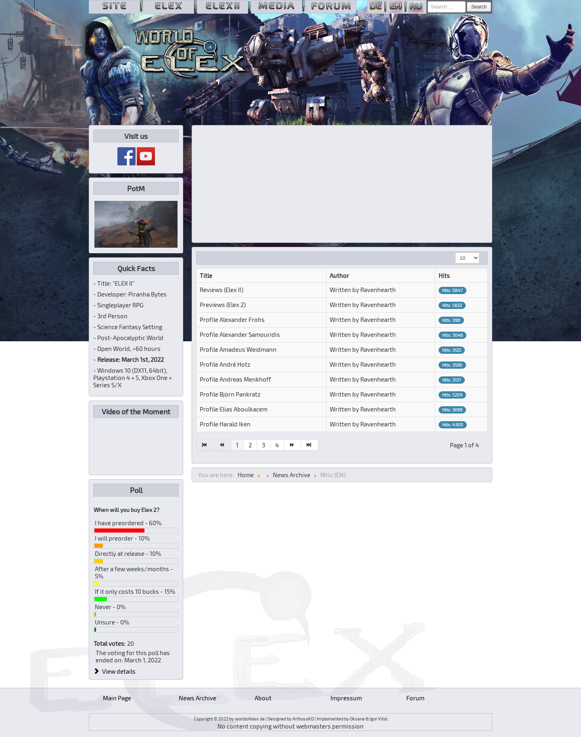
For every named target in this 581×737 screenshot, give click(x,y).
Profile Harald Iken (225, 424)
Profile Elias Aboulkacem (234, 409)
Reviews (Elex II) (221, 289)
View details (115, 671)
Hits (444, 275)
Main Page (117, 698)
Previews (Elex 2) (223, 304)
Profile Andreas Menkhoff (235, 379)
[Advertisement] (342, 183)
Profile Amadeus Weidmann (238, 349)
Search (479, 7)
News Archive (197, 698)
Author (339, 275)
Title (206, 275)
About (263, 698)
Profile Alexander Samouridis (240, 334)
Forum (415, 698)
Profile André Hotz (225, 364)
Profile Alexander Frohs (232, 319)
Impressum (346, 698)
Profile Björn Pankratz (230, 394)
